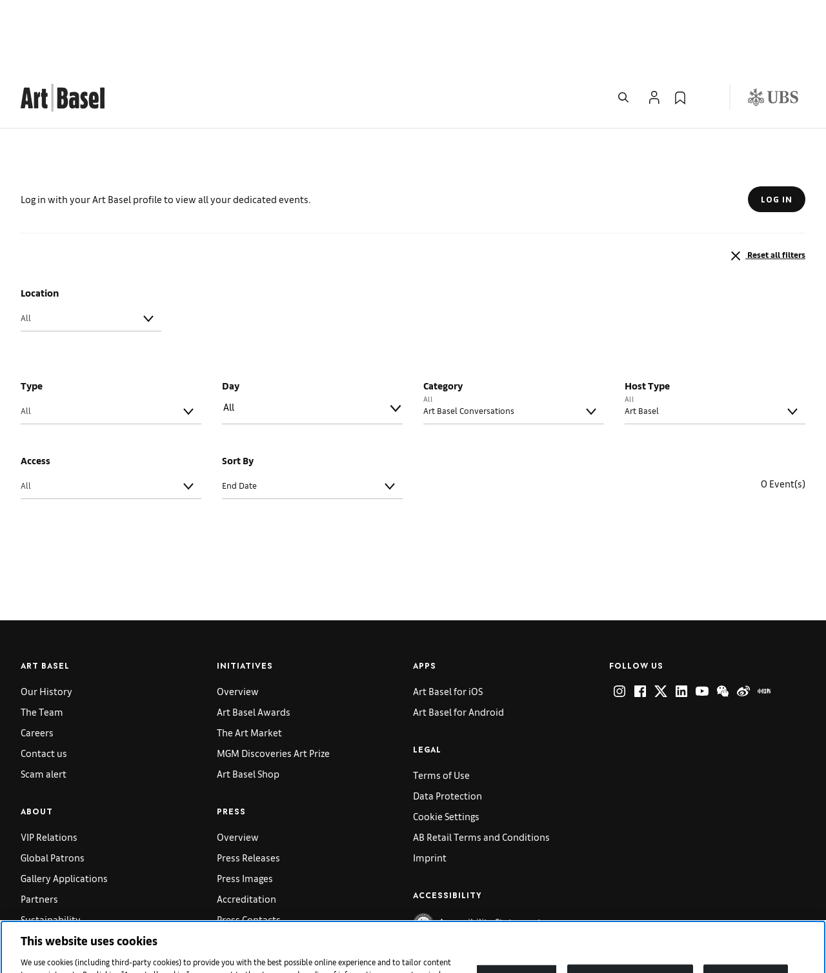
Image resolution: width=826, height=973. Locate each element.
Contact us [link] (44, 688)
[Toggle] (148, 254)
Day (230, 321)
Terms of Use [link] (441, 710)
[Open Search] (623, 33)
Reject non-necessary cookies (630, 913)
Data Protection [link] (447, 731)
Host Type (647, 321)
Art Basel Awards (253, 647)
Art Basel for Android (458, 647)
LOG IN (776, 135)
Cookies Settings (516, 913)
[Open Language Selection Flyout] (706, 33)
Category (443, 321)
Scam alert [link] (43, 709)
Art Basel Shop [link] (248, 709)
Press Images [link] (245, 813)
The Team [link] (42, 647)
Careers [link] (37, 668)
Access (35, 395)
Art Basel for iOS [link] (448, 626)
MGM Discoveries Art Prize (273, 688)
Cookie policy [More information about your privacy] (405, 960)
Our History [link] (46, 626)
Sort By (238, 395)
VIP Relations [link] (49, 772)
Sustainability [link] (51, 855)
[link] (63, 31)
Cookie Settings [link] (446, 751)
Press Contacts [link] (249, 855)
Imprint (430, 793)
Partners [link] (39, 834)
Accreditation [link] (246, 834)
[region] (413, 914)
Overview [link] (238, 626)
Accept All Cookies (745, 913)
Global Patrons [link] (53, 793)
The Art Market (249, 668)
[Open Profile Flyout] (654, 33)
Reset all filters (766, 191)
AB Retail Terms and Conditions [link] (481, 772)
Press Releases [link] (248, 793)
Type (32, 321)
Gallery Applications (64, 813)
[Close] (805, 913)
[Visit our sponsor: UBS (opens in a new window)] (773, 33)
